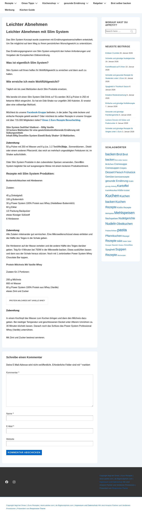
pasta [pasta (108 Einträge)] (122, 230)
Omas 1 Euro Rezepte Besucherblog (61, 120)
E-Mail (9, 426)
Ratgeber (100, 3)
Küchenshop (51, 3)
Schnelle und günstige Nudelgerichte (120, 58)
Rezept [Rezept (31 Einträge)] (125, 236)
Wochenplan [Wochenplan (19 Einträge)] (121, 255)
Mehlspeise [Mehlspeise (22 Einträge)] (109, 213)
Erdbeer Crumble (112, 53)
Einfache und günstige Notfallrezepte (120, 103)
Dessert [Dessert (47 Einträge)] (110, 172)
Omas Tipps (29, 3)
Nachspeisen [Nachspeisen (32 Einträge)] (111, 218)
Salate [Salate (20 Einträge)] (125, 241)
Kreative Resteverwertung (115, 95)
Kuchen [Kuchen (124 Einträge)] (112, 195)
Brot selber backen (121, 3)
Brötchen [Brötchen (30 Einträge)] (109, 164)
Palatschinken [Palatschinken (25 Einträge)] (111, 231)
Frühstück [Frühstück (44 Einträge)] (129, 172)
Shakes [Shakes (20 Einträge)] (121, 245)
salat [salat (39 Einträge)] (119, 241)
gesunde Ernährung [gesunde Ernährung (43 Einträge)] (116, 180)
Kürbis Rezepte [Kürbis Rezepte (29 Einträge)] (124, 207)
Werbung (9, 10)
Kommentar (12, 372)
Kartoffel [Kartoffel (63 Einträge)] (123, 186)
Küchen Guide (27, 10)
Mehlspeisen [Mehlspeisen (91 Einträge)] (124, 213)
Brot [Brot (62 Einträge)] (119, 154)
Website (10, 439)
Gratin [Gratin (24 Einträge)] (131, 181)
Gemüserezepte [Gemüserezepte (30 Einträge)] (121, 177)
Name (9, 413)
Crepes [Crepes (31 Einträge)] (123, 168)
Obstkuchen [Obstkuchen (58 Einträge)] (125, 223)
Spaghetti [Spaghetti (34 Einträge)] (110, 249)
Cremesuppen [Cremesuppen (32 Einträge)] (112, 168)
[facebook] (6, 482)
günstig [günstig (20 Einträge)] (107, 186)
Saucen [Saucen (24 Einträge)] (115, 245)
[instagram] (14, 482)
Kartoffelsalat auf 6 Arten (115, 67)
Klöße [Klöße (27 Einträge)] (120, 190)
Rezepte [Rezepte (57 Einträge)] (110, 240)
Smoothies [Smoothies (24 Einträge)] (128, 245)
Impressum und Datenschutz (111, 482)
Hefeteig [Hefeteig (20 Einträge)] (113, 186)
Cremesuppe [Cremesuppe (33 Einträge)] (120, 164)
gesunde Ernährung (76, 3)
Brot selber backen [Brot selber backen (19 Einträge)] (121, 160)
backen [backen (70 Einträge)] (110, 154)
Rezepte (11, 3)
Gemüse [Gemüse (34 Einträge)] (109, 176)
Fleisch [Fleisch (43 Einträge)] (119, 172)
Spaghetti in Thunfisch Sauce (117, 86)
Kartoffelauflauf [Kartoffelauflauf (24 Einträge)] (111, 190)
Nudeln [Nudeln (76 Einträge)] (110, 223)
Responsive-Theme (120, 488)
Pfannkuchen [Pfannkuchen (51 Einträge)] (113, 235)
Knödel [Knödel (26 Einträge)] (127, 190)
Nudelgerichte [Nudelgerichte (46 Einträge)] (127, 218)
